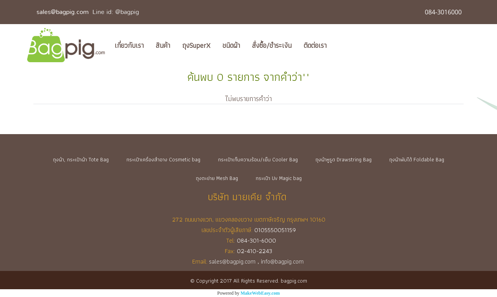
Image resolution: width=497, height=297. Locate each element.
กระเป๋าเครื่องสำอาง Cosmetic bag (163, 159)
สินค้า (163, 45)
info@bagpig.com (283, 261)
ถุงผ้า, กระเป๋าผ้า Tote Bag (81, 159)
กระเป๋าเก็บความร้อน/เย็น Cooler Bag (258, 159)
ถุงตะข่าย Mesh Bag (217, 178)
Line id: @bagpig (115, 12)
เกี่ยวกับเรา (129, 45)
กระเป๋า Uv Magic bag (278, 178)
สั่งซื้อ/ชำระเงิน (272, 45)
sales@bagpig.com (62, 12)
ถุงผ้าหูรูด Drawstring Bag (343, 159)
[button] (339, 45)
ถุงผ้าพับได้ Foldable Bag (416, 159)
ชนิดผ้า (231, 45)
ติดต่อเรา (315, 45)
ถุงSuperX (196, 45)
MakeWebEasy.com (260, 293)
